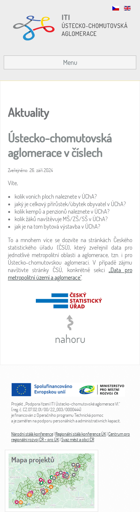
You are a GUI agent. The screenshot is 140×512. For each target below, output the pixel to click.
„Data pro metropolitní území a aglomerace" (70, 273)
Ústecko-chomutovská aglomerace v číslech (60, 145)
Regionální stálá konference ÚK (80, 434)
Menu (70, 62)
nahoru (70, 338)
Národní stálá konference (32, 434)
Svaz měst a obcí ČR (77, 439)
